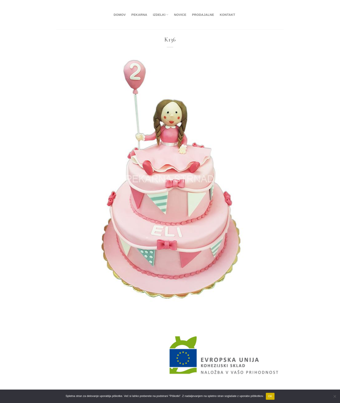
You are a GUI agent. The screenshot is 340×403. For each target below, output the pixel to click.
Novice (180, 14)
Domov (120, 14)
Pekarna (139, 14)
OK (270, 396)
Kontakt (227, 14)
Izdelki (160, 15)
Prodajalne (203, 14)
